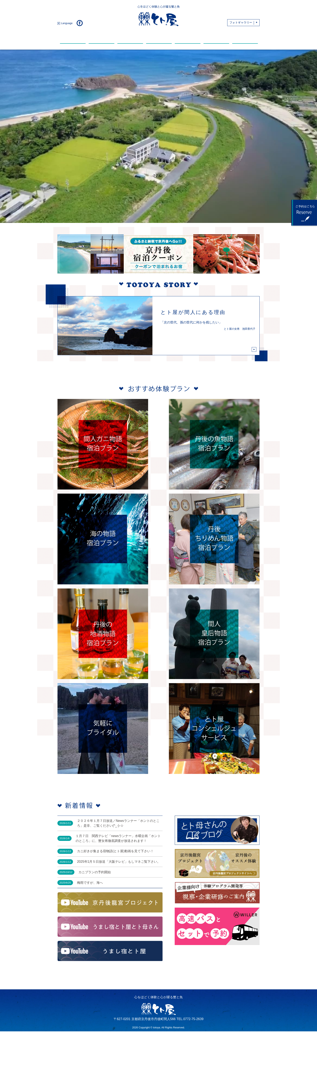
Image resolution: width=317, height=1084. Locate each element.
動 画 (187, 37)
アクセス (245, 37)
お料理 (101, 37)
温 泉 (159, 37)
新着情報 (72, 37)
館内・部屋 (130, 37)
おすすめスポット (216, 37)
